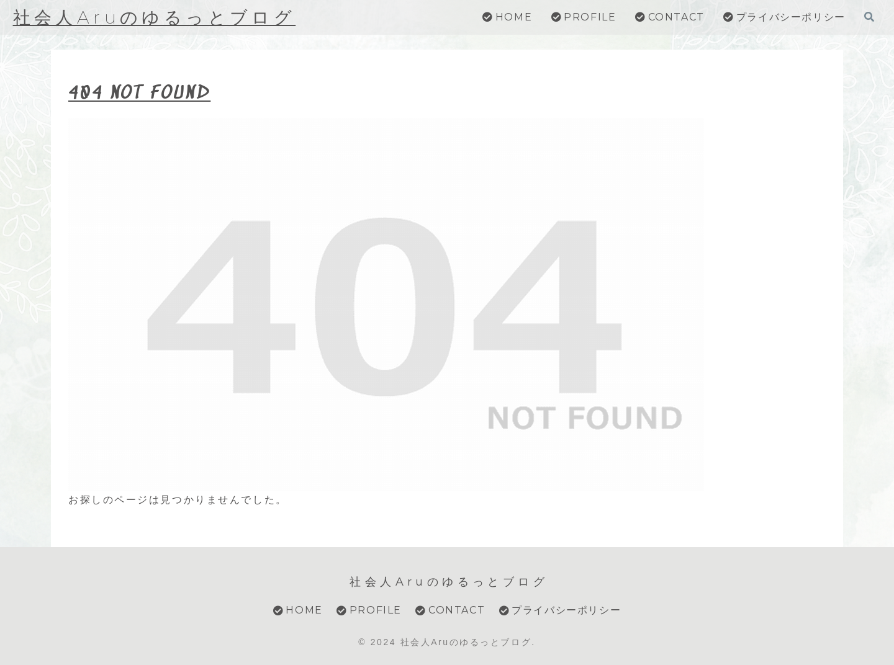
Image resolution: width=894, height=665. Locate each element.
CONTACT (450, 610)
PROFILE (369, 610)
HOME (298, 610)
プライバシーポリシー (560, 610)
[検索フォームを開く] (869, 16)
